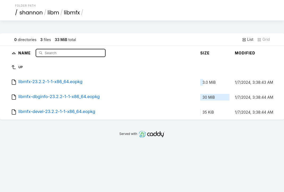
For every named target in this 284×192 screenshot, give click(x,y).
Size (205, 53)
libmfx (72, 12)
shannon (31, 12)
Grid (263, 39)
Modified (245, 53)
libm (53, 12)
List (247, 39)
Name (25, 52)
